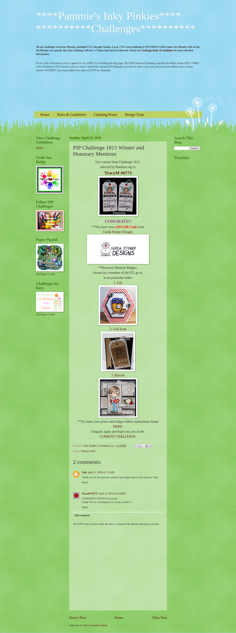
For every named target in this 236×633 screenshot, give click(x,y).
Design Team (134, 115)
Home (44, 115)
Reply (85, 482)
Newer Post (77, 618)
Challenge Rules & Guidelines (157, 50)
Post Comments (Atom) (95, 625)
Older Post (159, 618)
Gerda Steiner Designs (118, 232)
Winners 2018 (88, 451)
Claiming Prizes (105, 115)
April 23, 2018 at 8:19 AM (112, 493)
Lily (119, 282)
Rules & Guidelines (71, 115)
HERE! (118, 426)
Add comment (82, 515)
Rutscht (119, 375)
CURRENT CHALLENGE (118, 436)
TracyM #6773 (118, 172)
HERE (39, 148)
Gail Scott (119, 329)
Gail (84, 472)
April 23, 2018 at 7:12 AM (101, 472)
